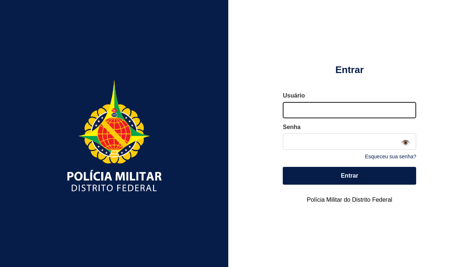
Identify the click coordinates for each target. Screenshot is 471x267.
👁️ (405, 143)
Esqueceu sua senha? (391, 156)
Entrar (349, 175)
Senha (292, 127)
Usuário (294, 95)
